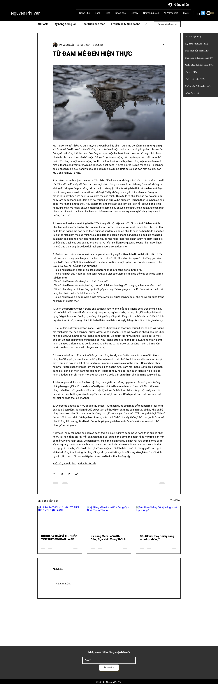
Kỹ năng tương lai (65, 24)
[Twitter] (203, 13)
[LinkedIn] (198, 13)
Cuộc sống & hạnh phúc (64, 463)
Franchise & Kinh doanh (125, 24)
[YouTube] (208, 13)
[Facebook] (193, 13)
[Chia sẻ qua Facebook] (54, 473)
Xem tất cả (175, 500)
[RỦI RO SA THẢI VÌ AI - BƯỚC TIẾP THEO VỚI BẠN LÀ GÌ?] (60, 518)
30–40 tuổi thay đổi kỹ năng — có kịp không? (157, 537)
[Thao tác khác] (163, 45)
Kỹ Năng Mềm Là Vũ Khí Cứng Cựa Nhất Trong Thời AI (108, 537)
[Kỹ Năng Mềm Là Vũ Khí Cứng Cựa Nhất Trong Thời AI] (109, 518)
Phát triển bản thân (93, 24)
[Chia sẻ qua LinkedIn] (69, 473)
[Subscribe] (109, 668)
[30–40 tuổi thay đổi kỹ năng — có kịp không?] (158, 518)
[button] (146, 24)
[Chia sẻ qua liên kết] (76, 473)
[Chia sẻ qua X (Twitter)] (61, 473)
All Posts (42, 24)
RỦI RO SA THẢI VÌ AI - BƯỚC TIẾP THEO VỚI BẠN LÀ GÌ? (59, 537)
